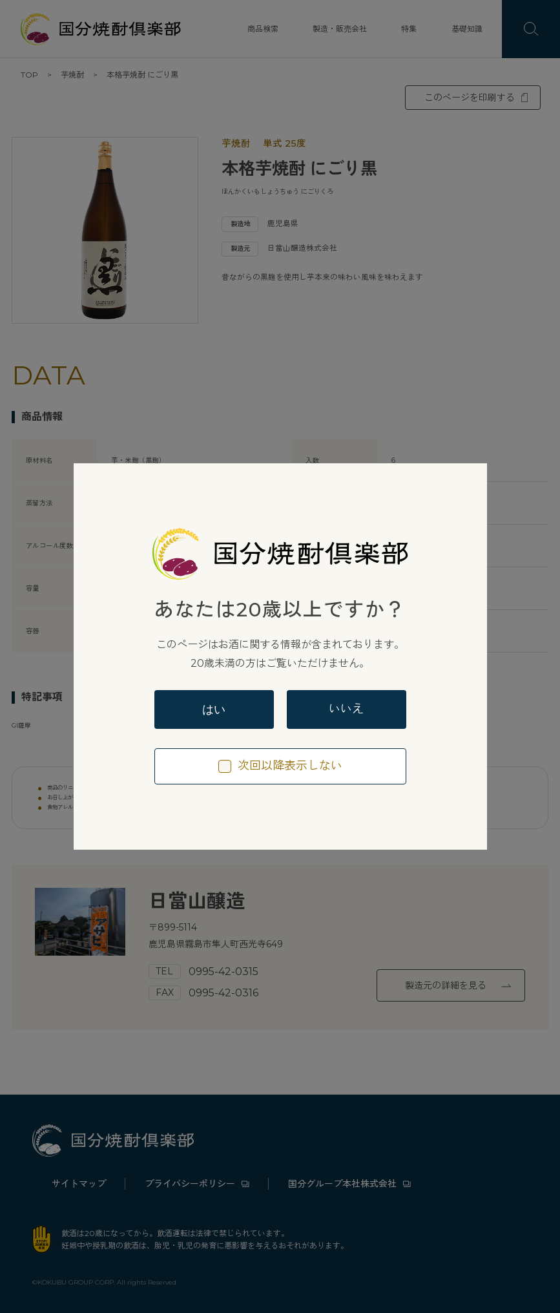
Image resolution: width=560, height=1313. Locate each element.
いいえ (346, 709)
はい (213, 709)
